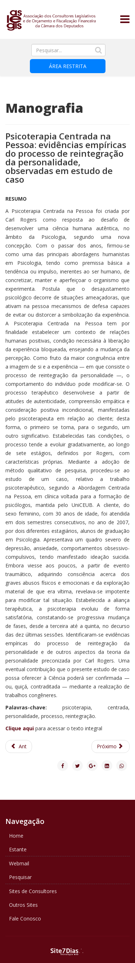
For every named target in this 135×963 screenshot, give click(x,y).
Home (16, 835)
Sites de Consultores (33, 891)
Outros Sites (23, 904)
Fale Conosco (25, 918)
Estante (18, 849)
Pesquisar (20, 877)
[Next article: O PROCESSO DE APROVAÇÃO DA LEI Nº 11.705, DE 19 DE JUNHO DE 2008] (110, 746)
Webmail (19, 863)
